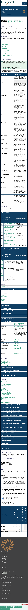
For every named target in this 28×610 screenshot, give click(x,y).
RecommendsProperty (6, 390)
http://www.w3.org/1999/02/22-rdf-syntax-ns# (9, 232)
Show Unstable (17, 606)
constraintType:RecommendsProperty (13, 412)
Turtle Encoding (17, 348)
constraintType (2, 262)
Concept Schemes (6, 51)
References (4, 44)
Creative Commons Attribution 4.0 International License (15, 22)
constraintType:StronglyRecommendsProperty (14, 424)
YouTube (4, 561)
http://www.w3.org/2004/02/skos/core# (9, 238)
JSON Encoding (17, 347)
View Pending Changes (15, 14)
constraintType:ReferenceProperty (12, 415)
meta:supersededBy (8, 318)
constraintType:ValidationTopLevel (12, 427)
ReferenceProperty (5, 392)
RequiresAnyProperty (6, 393)
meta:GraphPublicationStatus (10, 370)
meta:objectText (6, 316)
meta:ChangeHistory (8, 289)
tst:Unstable (5, 448)
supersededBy (4, 301)
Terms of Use (4, 581)
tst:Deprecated (6, 440)
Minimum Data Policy (6, 584)
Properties (4, 48)
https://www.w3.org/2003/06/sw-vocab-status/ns (9, 242)
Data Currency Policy (6, 585)
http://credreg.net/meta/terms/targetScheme (20, 324)
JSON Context (17, 350)
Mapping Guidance (7, 68)
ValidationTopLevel (5, 402)
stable (16, 341)
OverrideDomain (5, 385)
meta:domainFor (6, 308)
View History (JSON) (18, 353)
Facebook (5, 559)
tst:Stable (5, 446)
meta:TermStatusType (8, 375)
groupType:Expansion (8, 432)
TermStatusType (5, 365)
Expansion (3, 383)
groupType (2, 276)
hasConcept (4, 298)
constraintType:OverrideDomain (11, 407)
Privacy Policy (5, 579)
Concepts (4, 53)
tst (1, 280)
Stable (2, 396)
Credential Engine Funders (7, 600)
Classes (3, 46)
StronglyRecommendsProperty (8, 397)
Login (14, 603)
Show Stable (10, 606)
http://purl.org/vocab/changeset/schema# (9, 227)
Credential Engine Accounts (8, 592)
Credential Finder (5, 594)
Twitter (4, 558)
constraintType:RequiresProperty (11, 420)
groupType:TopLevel (8, 438)
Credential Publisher (6, 593)
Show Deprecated (5, 608)
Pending (3, 388)
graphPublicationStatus (2, 269)
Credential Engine (12, 20)
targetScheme (4, 303)
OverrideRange (4, 387)
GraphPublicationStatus (6, 362)
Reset (24, 604)
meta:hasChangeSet (8, 311)
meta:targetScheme (8, 321)
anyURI (16, 345)
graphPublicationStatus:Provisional (12, 430)
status (2, 300)
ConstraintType (4, 361)
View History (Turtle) (18, 355)
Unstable (3, 401)
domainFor (3, 295)
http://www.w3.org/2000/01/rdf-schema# (9, 235)
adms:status (5, 305)
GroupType (3, 363)
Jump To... (3, 606)
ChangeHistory (4, 286)
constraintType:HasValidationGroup (12, 405)
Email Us (4, 567)
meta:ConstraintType (8, 367)
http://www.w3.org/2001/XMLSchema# (9, 245)
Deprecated (4, 381)
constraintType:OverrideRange (11, 410)
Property (16, 339)
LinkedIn (5, 562)
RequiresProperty (5, 394)
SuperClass (3, 398)
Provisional (3, 389)
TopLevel (3, 399)
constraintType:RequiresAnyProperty (12, 418)
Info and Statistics (6, 55)
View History (16, 352)
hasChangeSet (4, 296)
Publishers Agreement (6, 582)
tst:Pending (5, 443)
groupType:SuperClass (8, 435)
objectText (3, 299)
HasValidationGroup (6, 384)
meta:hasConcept (7, 313)
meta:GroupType (7, 373)
